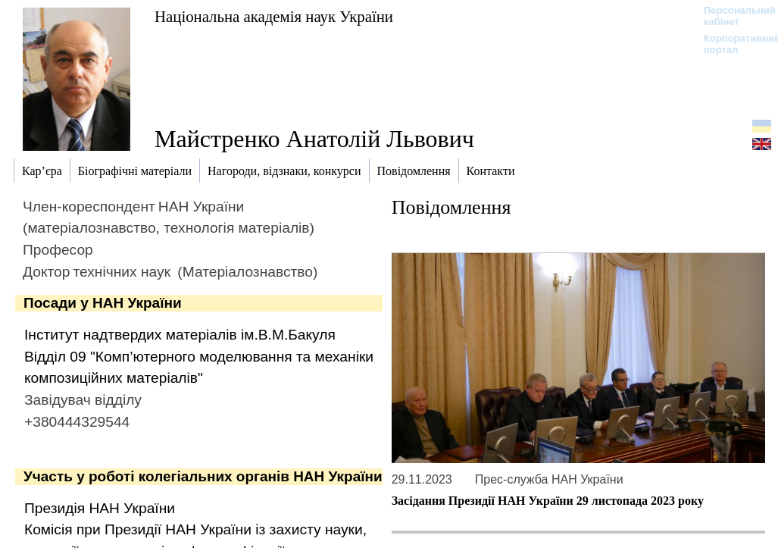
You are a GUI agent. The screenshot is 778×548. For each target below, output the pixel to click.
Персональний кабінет (732, 16)
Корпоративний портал (732, 44)
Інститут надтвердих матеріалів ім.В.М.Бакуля (180, 335)
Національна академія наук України (274, 16)
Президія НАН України (99, 508)
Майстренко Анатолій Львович (314, 138)
